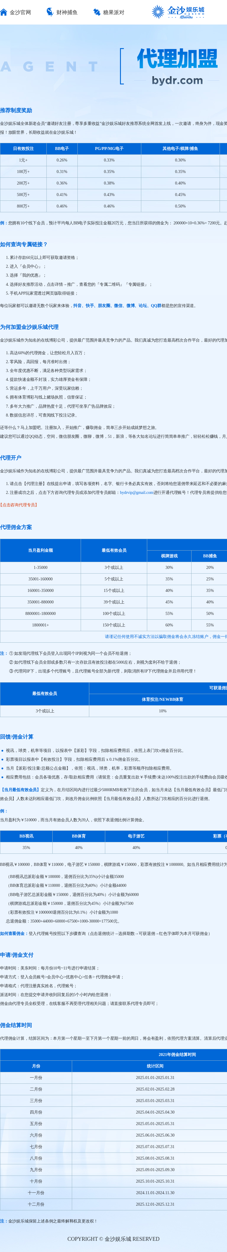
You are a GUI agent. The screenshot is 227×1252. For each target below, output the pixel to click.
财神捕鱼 (62, 13)
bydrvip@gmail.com (136, 492)
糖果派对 (108, 13)
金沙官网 (15, 13)
